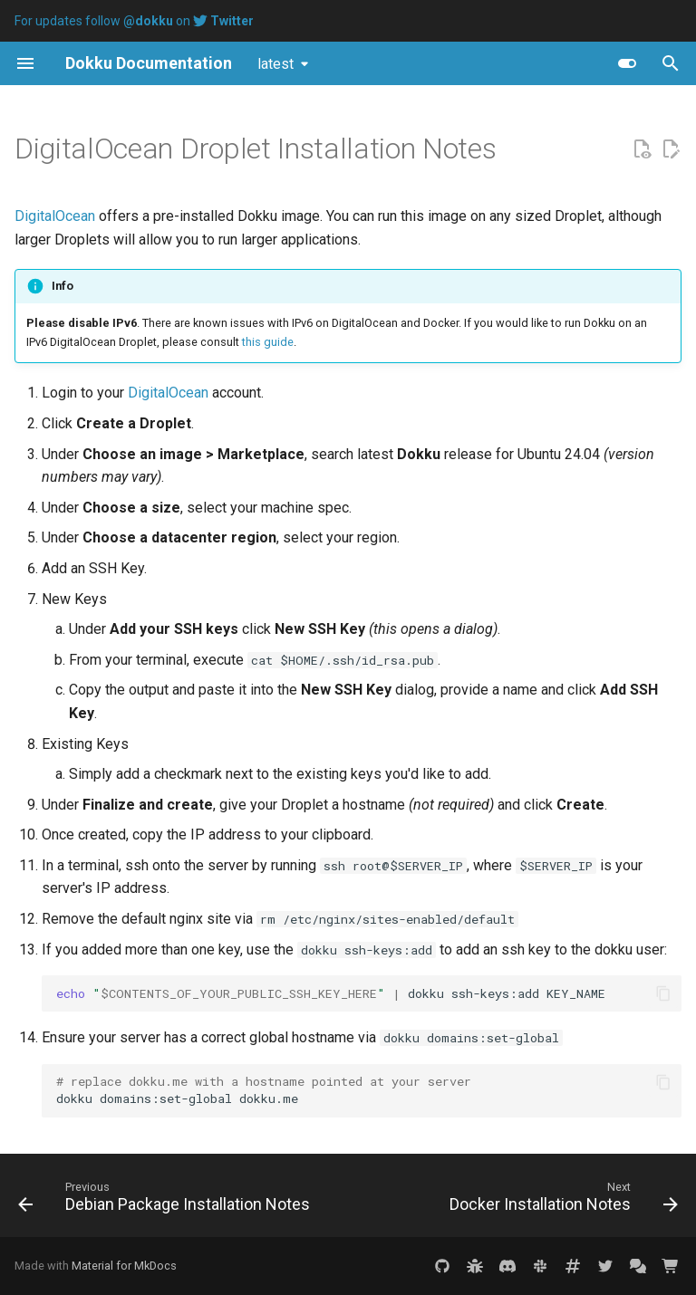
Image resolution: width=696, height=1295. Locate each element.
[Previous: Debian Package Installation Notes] (166, 1200)
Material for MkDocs (124, 1265)
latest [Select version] (275, 63)
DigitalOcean (54, 216)
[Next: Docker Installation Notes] (561, 1200)
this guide (268, 342)
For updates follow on (134, 21)
